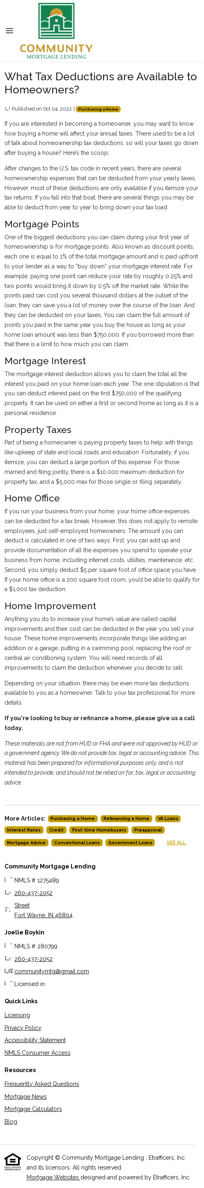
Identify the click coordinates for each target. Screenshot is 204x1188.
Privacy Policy (23, 1028)
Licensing (17, 1015)
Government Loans (130, 842)
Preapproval (148, 830)
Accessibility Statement (35, 1040)
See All (176, 842)
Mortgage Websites (53, 1177)
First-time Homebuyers (99, 830)
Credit (56, 830)
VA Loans (168, 818)
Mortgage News (26, 1096)
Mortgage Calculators (33, 1109)
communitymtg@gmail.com (51, 971)
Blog (11, 1121)
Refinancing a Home (126, 818)
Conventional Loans (77, 842)
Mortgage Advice (26, 842)
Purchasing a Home (98, 109)
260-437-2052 (33, 893)
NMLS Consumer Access (38, 1053)
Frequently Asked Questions (42, 1084)
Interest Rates (24, 830)
